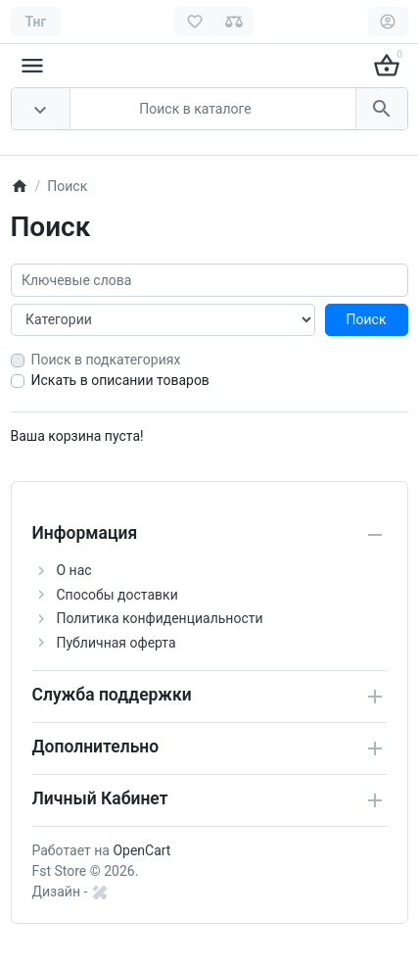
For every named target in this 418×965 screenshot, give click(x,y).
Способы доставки (117, 595)
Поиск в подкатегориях (106, 359)
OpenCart (141, 850)
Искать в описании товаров (120, 380)
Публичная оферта (116, 643)
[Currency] (36, 21)
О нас (74, 570)
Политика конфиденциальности (160, 618)
